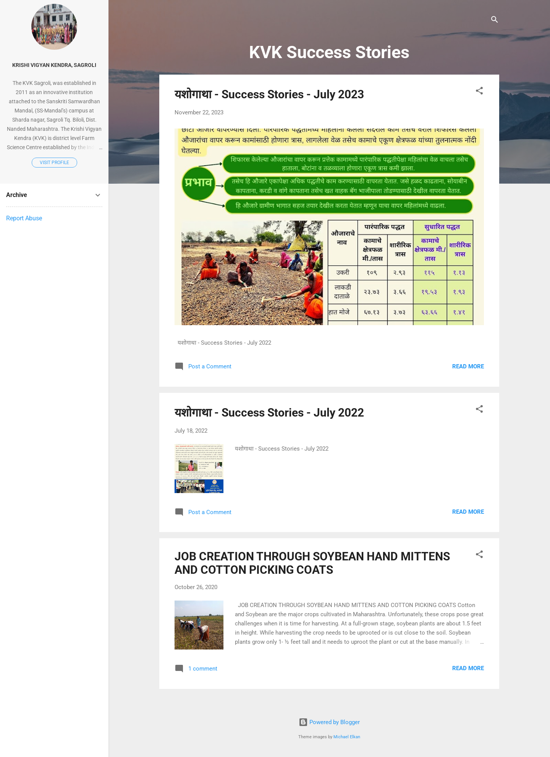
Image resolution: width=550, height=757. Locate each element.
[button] (479, 92)
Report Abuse (24, 218)
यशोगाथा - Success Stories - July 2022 (269, 412)
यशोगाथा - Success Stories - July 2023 (269, 94)
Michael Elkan (346, 736)
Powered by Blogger (329, 722)
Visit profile (54, 162)
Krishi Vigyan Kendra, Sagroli (54, 65)
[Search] (494, 21)
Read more (468, 366)
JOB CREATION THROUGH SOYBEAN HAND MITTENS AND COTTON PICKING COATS (312, 563)
